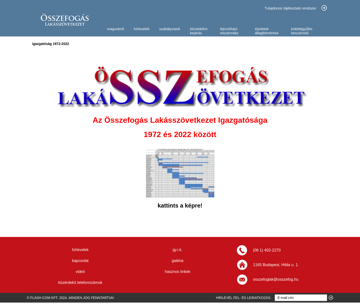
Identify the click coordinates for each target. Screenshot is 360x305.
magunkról (115, 29)
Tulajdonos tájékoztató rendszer (290, 8)
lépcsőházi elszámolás (229, 31)
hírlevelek (141, 29)
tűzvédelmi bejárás (198, 31)
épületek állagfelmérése (267, 31)
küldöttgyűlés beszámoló (302, 31)
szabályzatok (169, 29)
